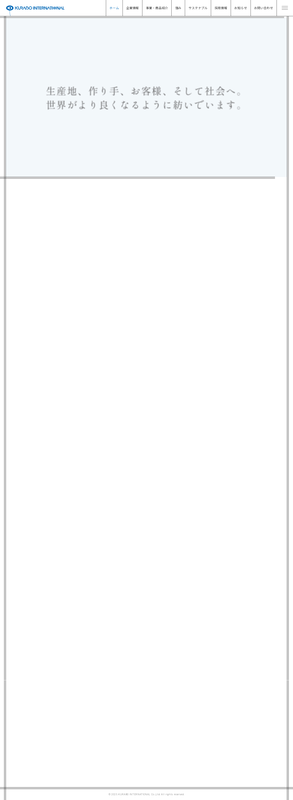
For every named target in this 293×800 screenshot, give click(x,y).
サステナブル (197, 7)
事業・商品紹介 (157, 7)
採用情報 (221, 7)
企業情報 (132, 7)
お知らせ (240, 7)
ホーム (114, 7)
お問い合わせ (263, 7)
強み (178, 7)
